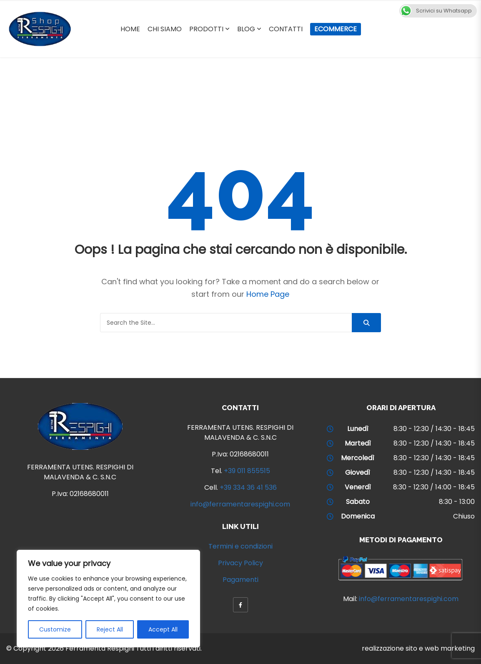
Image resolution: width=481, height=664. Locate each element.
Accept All (163, 629)
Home (130, 29)
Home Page (267, 294)
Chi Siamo (165, 29)
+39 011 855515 (247, 471)
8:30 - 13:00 (457, 501)
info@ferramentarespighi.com (240, 504)
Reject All (110, 629)
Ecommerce (335, 29)
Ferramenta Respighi (99, 648)
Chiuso (464, 516)
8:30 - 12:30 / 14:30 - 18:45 (434, 428)
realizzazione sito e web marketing (418, 648)
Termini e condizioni (240, 546)
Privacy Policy (240, 563)
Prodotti (206, 29)
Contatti (286, 29)
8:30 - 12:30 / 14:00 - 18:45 (434, 487)
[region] (108, 598)
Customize (55, 629)
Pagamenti (240, 579)
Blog (246, 29)
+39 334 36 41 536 (248, 487)
